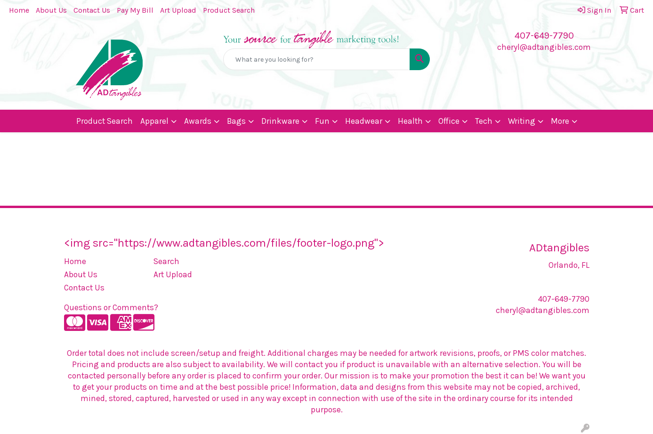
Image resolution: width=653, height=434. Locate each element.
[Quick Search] (316, 59)
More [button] (560, 121)
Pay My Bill (135, 10)
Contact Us (91, 10)
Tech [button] (483, 121)
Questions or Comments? (111, 307)
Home (19, 10)
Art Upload (178, 10)
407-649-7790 (544, 35)
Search (166, 261)
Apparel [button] (154, 121)
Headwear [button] (363, 121)
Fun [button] (322, 121)
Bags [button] (236, 121)
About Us (51, 10)
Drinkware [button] (280, 121)
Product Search (229, 10)
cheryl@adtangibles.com (544, 47)
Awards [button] (197, 121)
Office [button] (449, 121)
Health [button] (410, 121)
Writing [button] (521, 121)
